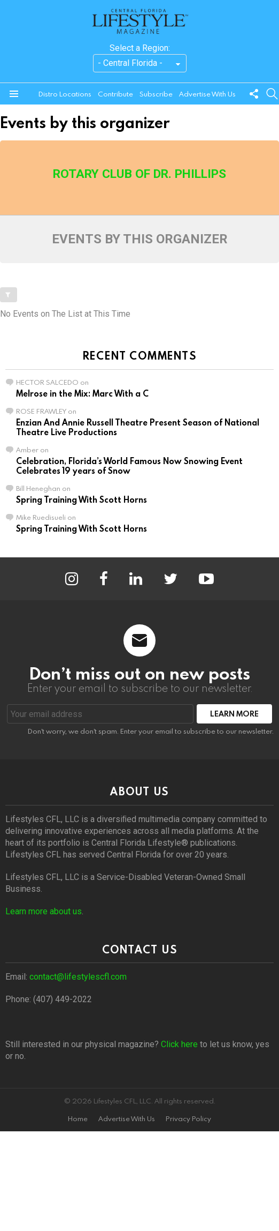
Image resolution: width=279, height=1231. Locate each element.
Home (78, 1119)
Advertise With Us (207, 94)
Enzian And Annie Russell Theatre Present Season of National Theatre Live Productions (137, 427)
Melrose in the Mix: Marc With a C (82, 393)
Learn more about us (43, 911)
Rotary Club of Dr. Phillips (139, 174)
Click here (179, 1044)
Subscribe (156, 94)
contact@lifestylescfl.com (78, 977)
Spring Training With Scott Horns (81, 499)
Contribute (115, 94)
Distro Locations (64, 94)
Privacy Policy (188, 1119)
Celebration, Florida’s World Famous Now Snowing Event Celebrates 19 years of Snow (129, 466)
